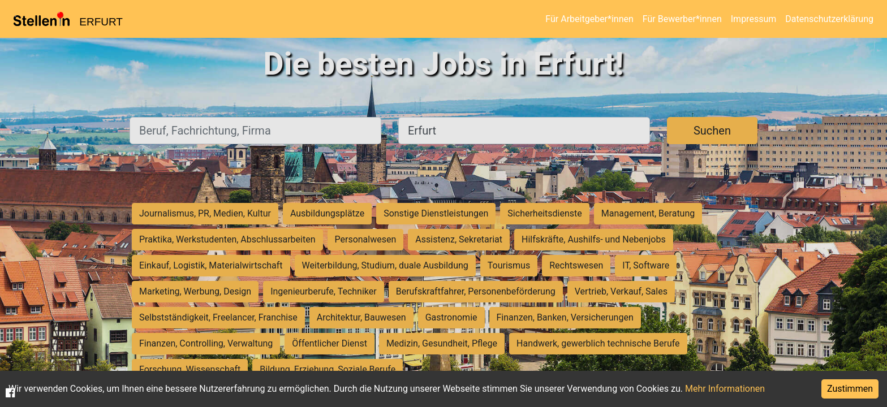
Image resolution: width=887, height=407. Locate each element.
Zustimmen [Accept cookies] (850, 388)
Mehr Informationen (725, 388)
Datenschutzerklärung (829, 19)
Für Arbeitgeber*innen (589, 19)
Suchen (712, 130)
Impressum (754, 19)
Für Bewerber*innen (682, 19)
